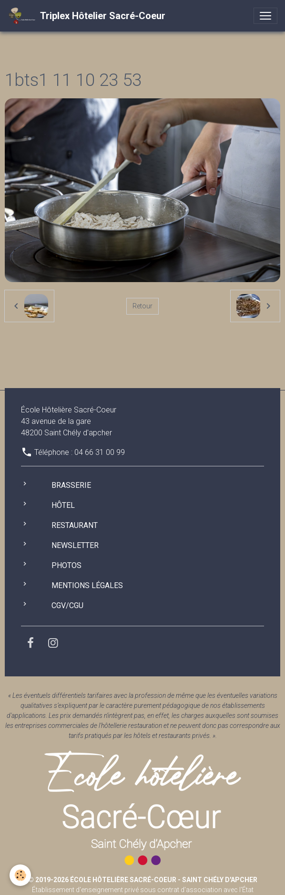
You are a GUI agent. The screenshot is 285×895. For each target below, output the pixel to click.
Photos (66, 565)
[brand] (86, 16)
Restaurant (74, 525)
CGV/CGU (67, 605)
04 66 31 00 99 (99, 452)
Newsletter (75, 545)
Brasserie (71, 485)
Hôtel (63, 505)
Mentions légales (87, 585)
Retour (142, 306)
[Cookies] (20, 875)
